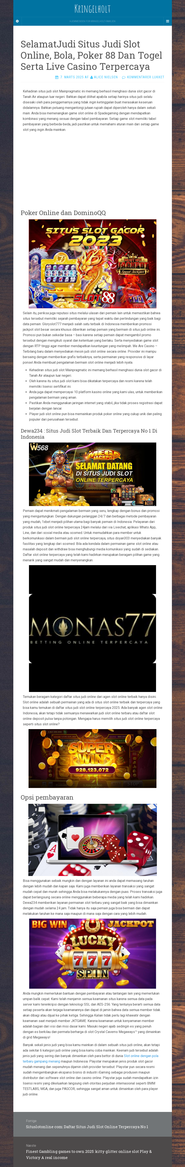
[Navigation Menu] (167, 21)
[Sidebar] (17, 21)
